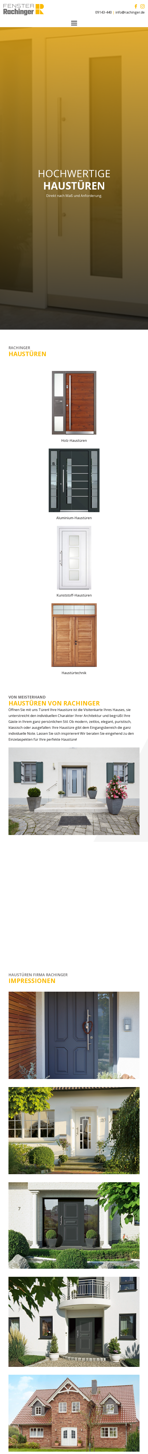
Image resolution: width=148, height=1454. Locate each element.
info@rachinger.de (130, 12)
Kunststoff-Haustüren (74, 595)
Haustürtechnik (74, 673)
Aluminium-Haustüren (74, 518)
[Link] (23, 9)
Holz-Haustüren (74, 440)
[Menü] (74, 23)
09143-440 (103, 12)
